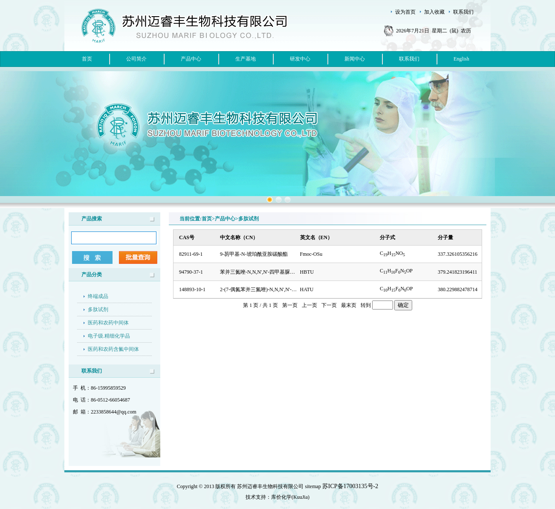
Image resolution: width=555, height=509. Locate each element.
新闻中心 (354, 59)
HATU (307, 289)
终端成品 (98, 296)
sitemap (313, 486)
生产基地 (245, 59)
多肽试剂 (98, 309)
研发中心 (300, 59)
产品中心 (191, 59)
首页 (87, 59)
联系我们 (409, 59)
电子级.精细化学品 (109, 336)
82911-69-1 (191, 254)
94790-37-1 (191, 272)
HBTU (307, 272)
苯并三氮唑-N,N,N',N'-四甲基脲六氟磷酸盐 (267, 272)
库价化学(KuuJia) (290, 497)
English (461, 59)
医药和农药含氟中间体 (113, 349)
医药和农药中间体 (108, 323)
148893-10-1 (192, 289)
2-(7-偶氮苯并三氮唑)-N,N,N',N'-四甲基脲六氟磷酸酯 (279, 289)
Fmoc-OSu (311, 254)
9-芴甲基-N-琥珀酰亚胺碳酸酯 (254, 254)
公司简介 (136, 59)
